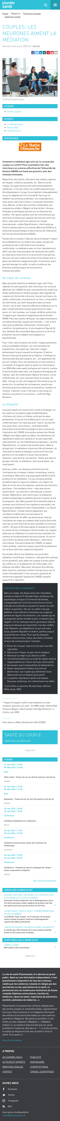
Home (5, 13)
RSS (7, 1106)
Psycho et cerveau (32, 13)
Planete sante (8, 5)
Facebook (9, 1089)
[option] (30, 147)
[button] (33, 52)
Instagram (10, 1100)
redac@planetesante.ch (13, 1115)
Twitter (8, 1094)
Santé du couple (12, 16)
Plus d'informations (12, 1040)
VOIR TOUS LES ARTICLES (17, 741)
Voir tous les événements (44, 880)
